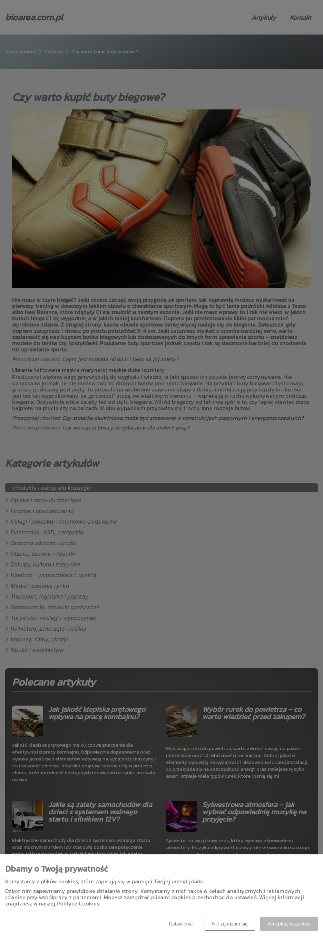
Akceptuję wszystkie (289, 924)
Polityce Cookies (78, 903)
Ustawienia (181, 924)
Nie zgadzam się (230, 924)
